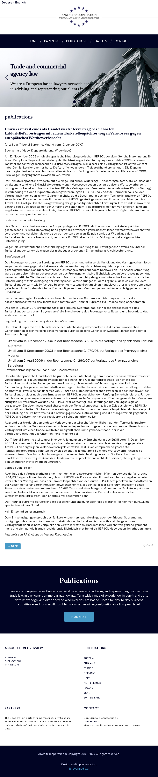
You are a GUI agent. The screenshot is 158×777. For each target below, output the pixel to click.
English (20, 2)
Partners (51, 41)
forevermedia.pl (79, 768)
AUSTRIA (89, 658)
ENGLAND (89, 663)
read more (79, 617)
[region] (79, 77)
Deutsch (8, 2)
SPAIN (87, 692)
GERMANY (89, 673)
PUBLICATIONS (13, 661)
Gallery (101, 41)
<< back (13, 546)
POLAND (88, 687)
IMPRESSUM (12, 664)
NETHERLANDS (92, 682)
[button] (6, 77)
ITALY (87, 678)
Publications (76, 41)
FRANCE (88, 668)
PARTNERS (11, 657)
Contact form (92, 721)
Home (33, 41)
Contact (122, 41)
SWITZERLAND (92, 697)
